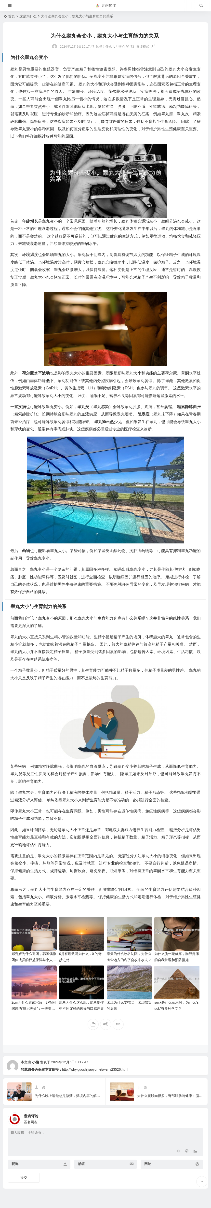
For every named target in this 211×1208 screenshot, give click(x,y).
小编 (35, 1062)
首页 (11, 16)
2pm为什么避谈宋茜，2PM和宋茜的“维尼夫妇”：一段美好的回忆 (34, 1008)
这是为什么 (28, 16)
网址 (147, 1164)
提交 (23, 1178)
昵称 (15, 1164)
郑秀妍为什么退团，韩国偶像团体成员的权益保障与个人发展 (34, 960)
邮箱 (81, 1164)
